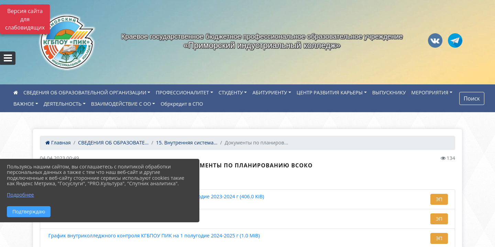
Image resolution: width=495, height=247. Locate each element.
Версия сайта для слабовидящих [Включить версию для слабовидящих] (25, 19)
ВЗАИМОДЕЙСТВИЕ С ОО (121, 104)
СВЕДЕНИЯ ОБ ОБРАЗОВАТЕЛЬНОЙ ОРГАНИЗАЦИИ (84, 92)
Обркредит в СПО (182, 104)
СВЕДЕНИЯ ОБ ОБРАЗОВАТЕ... (113, 142)
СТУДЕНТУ (231, 92)
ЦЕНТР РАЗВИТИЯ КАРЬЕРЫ (330, 92)
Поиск (472, 98)
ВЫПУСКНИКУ (389, 92)
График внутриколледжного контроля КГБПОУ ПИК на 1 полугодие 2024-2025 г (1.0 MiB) (153, 236)
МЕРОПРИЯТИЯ (430, 92)
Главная (58, 142)
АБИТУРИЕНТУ (269, 92)
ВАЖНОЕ (23, 104)
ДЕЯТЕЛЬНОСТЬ (62, 104)
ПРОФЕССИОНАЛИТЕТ (182, 92)
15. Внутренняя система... (187, 142)
